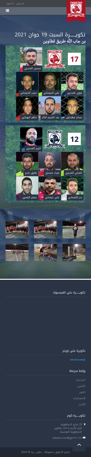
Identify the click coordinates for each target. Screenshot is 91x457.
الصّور (82, 392)
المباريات (80, 380)
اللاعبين (81, 386)
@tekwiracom (77, 359)
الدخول (9, 4)
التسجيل (20, 4)
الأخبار (81, 404)
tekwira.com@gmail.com (67, 438)
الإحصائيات (79, 398)
